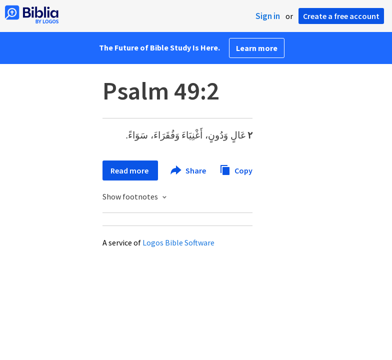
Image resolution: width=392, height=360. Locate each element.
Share (189, 171)
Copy (236, 169)
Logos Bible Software (178, 243)
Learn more (257, 48)
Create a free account (341, 16)
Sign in (268, 16)
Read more (130, 171)
